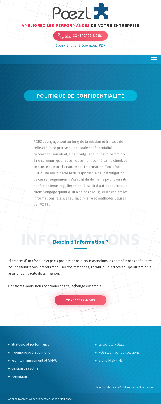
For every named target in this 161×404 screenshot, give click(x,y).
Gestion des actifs (24, 368)
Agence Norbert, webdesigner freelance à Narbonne (40, 398)
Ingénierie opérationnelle (30, 352)
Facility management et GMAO (34, 360)
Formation (19, 376)
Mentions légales (106, 387)
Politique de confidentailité (136, 387)
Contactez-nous (87, 35)
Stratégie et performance (30, 344)
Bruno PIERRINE (110, 360)
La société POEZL (111, 344)
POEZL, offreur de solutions (118, 352)
